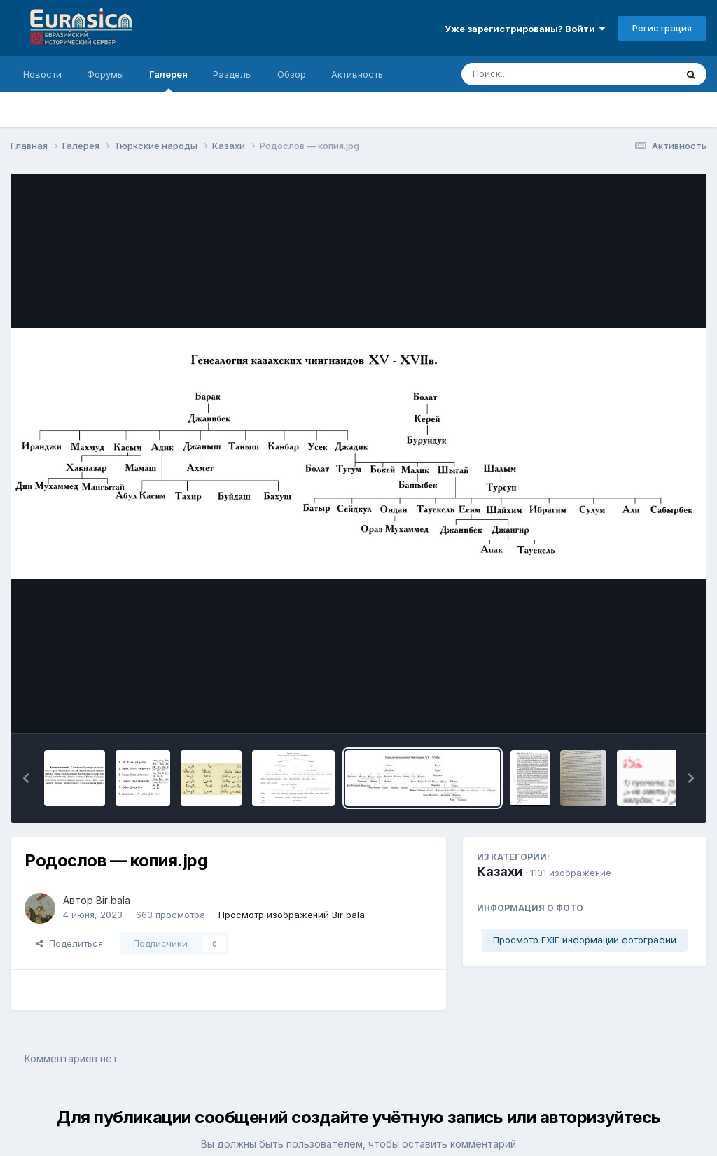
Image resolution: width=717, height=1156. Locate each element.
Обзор (291, 74)
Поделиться (69, 943)
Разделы (232, 74)
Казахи (499, 871)
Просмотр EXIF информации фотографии (584, 939)
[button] (26, 778)
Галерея (168, 80)
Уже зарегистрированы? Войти (525, 28)
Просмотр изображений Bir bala (291, 914)
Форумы (105, 74)
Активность (357, 74)
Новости (42, 74)
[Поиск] (541, 74)
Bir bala (113, 900)
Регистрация (662, 28)
